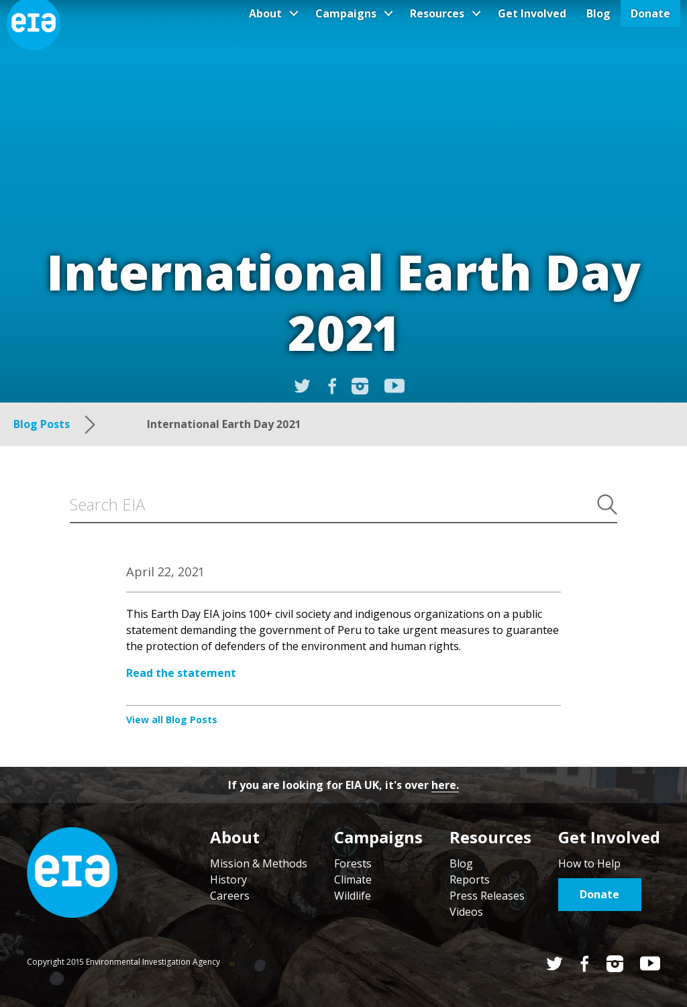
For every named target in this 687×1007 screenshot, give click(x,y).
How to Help (589, 863)
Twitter (554, 963)
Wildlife (352, 895)
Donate (650, 13)
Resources (437, 13)
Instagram (360, 386)
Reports (470, 879)
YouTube (394, 386)
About (265, 13)
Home (72, 872)
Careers (230, 895)
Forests (353, 863)
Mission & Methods (258, 863)
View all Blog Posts (171, 719)
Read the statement (181, 673)
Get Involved (532, 13)
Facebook (584, 963)
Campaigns (345, 13)
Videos (466, 911)
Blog (598, 13)
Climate (353, 879)
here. (445, 785)
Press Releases (487, 895)
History (228, 879)
